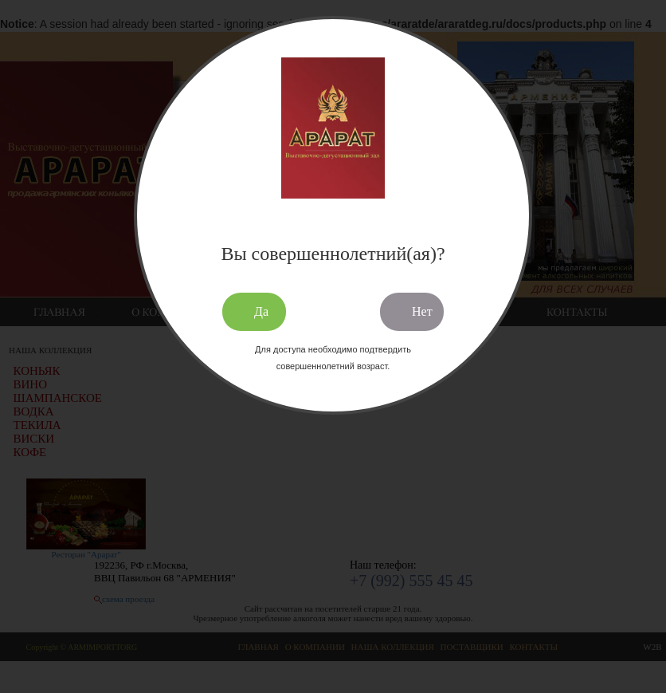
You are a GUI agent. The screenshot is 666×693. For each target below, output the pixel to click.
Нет (422, 311)
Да (261, 311)
